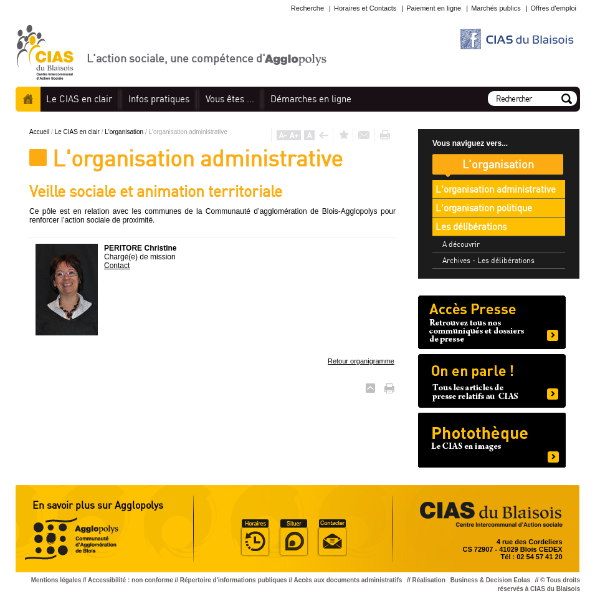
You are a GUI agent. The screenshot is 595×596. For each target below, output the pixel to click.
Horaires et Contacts (365, 8)
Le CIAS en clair (78, 131)
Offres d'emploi (553, 8)
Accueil (28, 99)
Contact (117, 265)
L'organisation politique (484, 208)
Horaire (255, 538)
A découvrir (461, 244)
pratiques (158, 99)
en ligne (310, 99)
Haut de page (370, 388)
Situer (293, 538)
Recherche (307, 8)
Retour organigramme (361, 361)
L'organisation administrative (496, 189)
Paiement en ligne (433, 8)
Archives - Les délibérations (488, 260)
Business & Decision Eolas (490, 580)
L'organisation (125, 131)
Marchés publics (495, 8)
